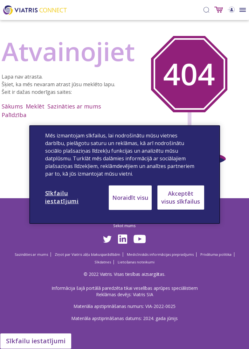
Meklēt (35, 106)
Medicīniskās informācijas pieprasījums (160, 254)
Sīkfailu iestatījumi (36, 341)
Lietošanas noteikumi (136, 262)
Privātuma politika (216, 254)
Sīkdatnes (102, 262)
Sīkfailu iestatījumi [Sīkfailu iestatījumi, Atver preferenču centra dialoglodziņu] (62, 197)
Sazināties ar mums (74, 106)
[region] (124, 174)
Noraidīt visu (130, 197)
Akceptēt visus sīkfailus (180, 197)
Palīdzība (14, 115)
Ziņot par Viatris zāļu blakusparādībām (87, 254)
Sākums (12, 106)
